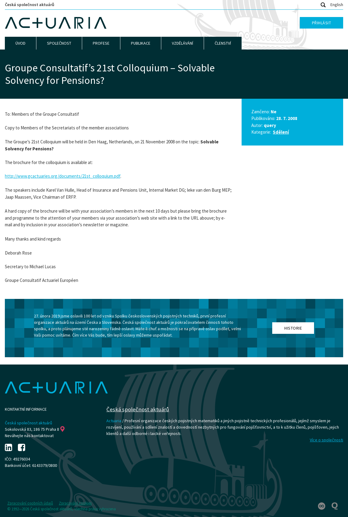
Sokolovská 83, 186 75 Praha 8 (35, 429)
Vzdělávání (182, 43)
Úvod (20, 43)
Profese (101, 43)
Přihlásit (321, 23)
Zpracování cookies (75, 503)
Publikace (140, 43)
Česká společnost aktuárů (29, 4)
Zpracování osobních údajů (30, 503)
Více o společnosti (326, 440)
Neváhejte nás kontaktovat (29, 435)
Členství (223, 43)
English (336, 4)
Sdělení (281, 132)
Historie (293, 328)
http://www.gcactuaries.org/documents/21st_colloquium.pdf (62, 176)
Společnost (59, 43)
